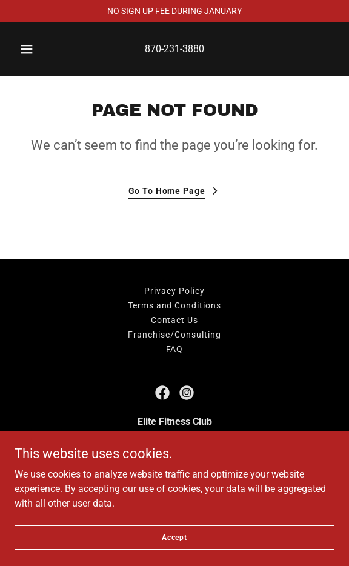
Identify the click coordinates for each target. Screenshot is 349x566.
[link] (162, 393)
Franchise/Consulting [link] (174, 334)
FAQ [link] (175, 349)
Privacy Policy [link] (174, 291)
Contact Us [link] (175, 320)
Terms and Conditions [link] (175, 305)
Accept (174, 537)
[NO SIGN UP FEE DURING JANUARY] (174, 11)
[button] (29, 49)
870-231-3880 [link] (174, 49)
